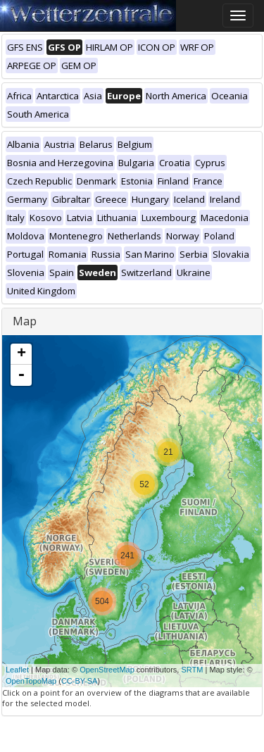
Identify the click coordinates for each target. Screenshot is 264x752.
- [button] (21, 375)
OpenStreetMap (107, 669)
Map (25, 321)
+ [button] (21, 354)
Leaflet (17, 669)
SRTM (192, 669)
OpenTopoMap (31, 681)
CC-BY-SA (79, 681)
